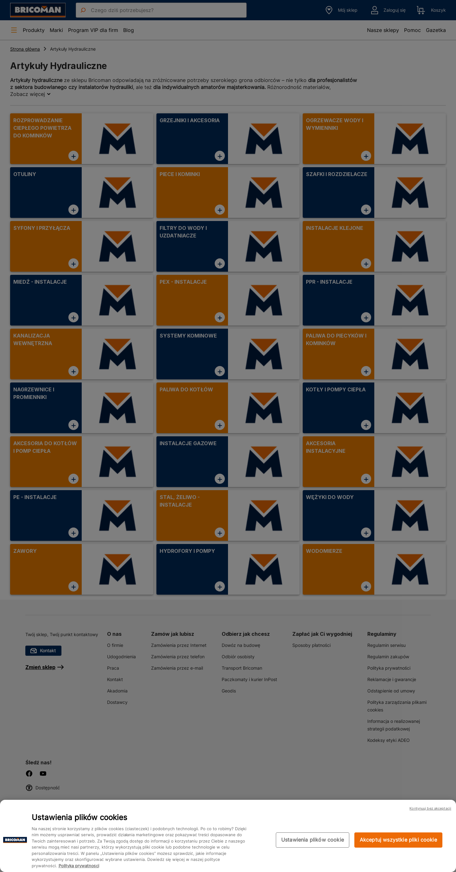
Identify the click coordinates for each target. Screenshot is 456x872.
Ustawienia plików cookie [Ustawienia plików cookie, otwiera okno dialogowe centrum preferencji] (312, 840)
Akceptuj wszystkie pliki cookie (398, 840)
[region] (228, 836)
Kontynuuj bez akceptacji (430, 808)
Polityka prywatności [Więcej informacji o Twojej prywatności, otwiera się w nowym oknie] (79, 865)
